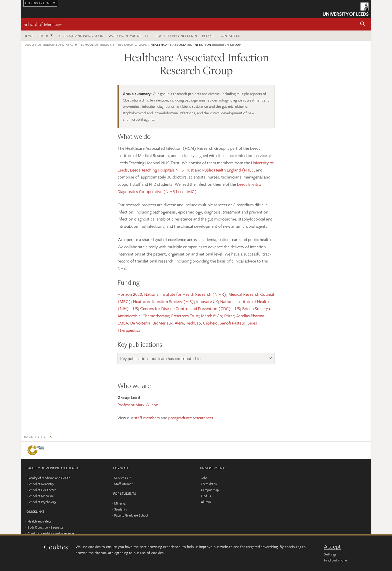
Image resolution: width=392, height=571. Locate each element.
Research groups (132, 44)
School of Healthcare (42, 489)
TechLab (193, 323)
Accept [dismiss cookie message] (332, 547)
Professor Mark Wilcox (138, 405)
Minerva (120, 503)
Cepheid (210, 323)
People (208, 35)
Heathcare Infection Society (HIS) (163, 301)
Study (43, 35)
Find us (206, 495)
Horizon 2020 (130, 294)
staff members (147, 417)
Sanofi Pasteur (232, 323)
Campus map (210, 489)
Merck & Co (211, 315)
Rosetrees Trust (185, 315)
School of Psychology (42, 501)
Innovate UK (207, 301)
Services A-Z (122, 477)
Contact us (230, 35)
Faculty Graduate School (131, 515)
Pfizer (229, 315)
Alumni (206, 501)
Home (29, 35)
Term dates (208, 483)
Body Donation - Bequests (45, 527)
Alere (179, 323)
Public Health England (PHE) (228, 170)
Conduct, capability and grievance (51, 533)
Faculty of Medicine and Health (51, 44)
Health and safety (40, 521)
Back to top (36, 436)
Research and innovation (81, 35)
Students (120, 509)
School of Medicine (43, 24)
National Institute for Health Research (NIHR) (185, 294)
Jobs (204, 477)
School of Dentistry (41, 483)
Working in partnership (129, 35)
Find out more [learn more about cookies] (335, 560)
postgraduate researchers (190, 417)
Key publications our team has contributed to (160, 358)
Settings (330, 554)
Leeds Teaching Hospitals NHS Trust (162, 170)
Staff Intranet (123, 483)
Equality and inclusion (176, 35)
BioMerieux (162, 323)
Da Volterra (140, 323)
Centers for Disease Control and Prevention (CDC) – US (190, 308)
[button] (362, 24)
